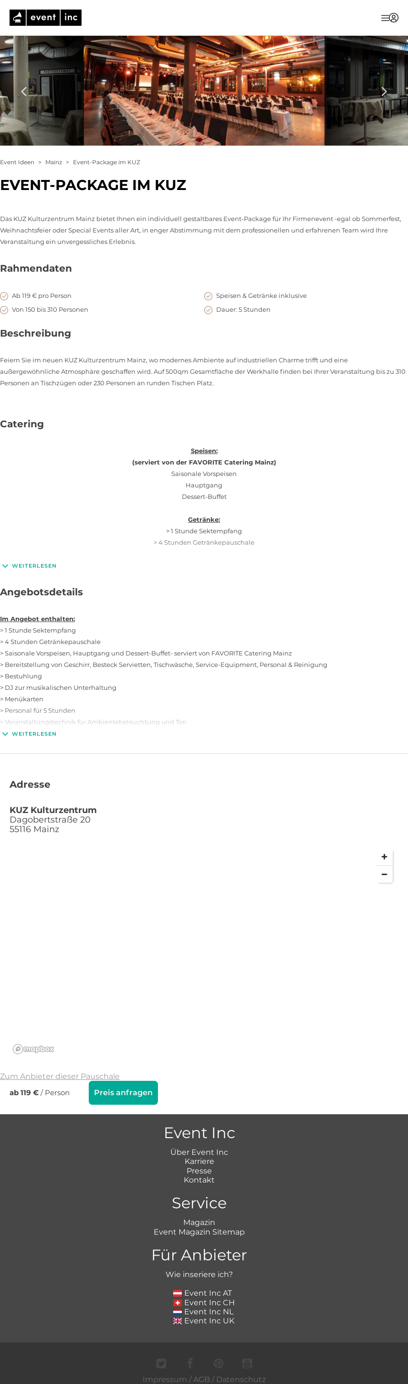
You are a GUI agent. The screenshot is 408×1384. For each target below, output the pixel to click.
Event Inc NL (203, 1311)
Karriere (199, 1161)
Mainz (53, 162)
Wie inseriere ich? (199, 1274)
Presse (199, 1170)
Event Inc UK (204, 1320)
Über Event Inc (199, 1152)
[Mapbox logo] (33, 1049)
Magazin (199, 1222)
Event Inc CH (204, 1302)
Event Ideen (17, 162)
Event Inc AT (202, 1293)
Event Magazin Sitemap (199, 1231)
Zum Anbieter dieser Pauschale (60, 1076)
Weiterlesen (28, 565)
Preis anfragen (123, 1092)
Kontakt (199, 1179)
